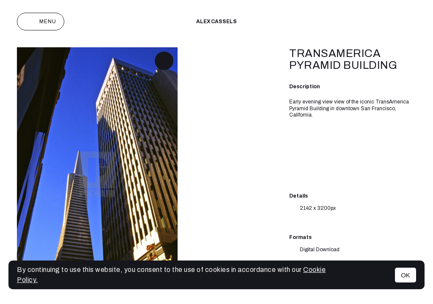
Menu (40, 21)
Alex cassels (216, 21)
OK (405, 275)
